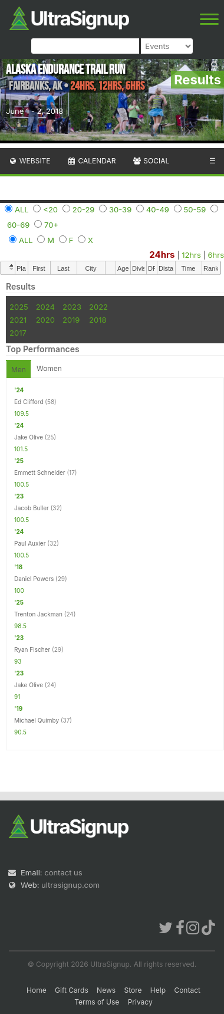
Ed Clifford (29, 401)
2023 (71, 306)
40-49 (157, 209)
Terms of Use (96, 1001)
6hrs (215, 255)
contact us (63, 872)
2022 (98, 306)
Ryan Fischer (32, 649)
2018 (97, 319)
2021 (18, 319)
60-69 (18, 224)
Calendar (91, 160)
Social (150, 160)
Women (49, 368)
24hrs (161, 254)
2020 (45, 319)
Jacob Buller (31, 507)
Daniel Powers (34, 578)
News (106, 990)
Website (29, 160)
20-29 (84, 209)
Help (158, 990)
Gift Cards (71, 990)
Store (132, 990)
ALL (22, 209)
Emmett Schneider (39, 472)
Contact (187, 990)
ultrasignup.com (70, 885)
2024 (45, 306)
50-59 (195, 209)
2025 (18, 306)
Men (18, 369)
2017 (18, 332)
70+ (51, 224)
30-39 (120, 209)
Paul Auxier (29, 543)
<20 (50, 209)
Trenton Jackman (38, 614)
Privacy (140, 1001)
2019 (71, 319)
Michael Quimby (36, 720)
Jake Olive (28, 437)
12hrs (191, 255)
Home (37, 990)
